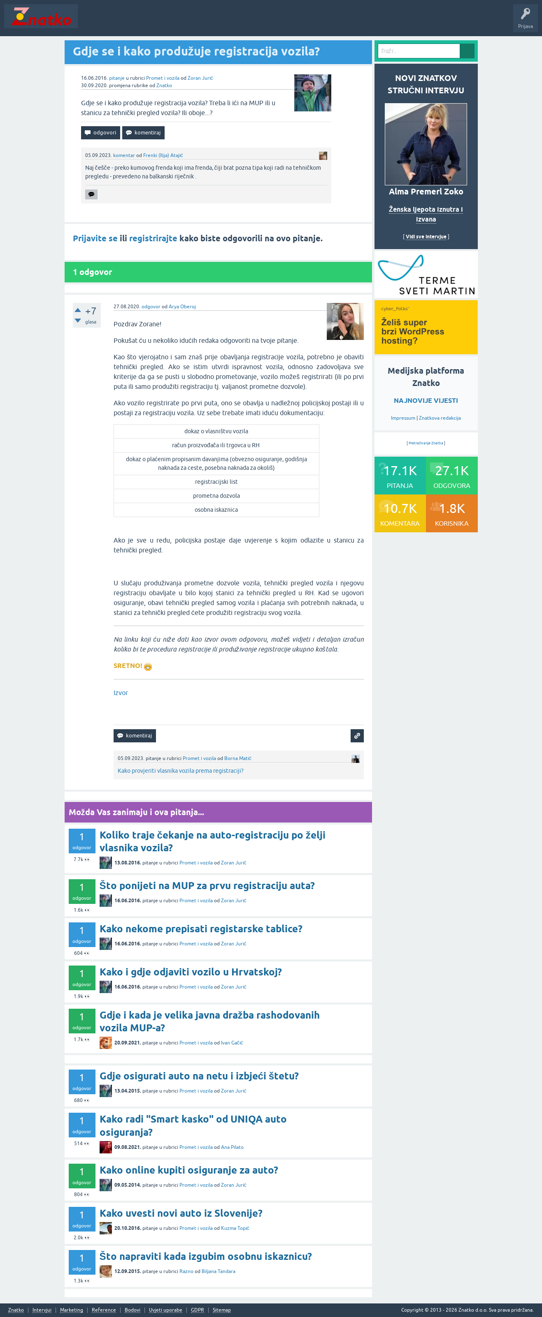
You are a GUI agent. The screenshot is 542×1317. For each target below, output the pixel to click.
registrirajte (153, 238)
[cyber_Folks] (426, 295)
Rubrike (161, 22)
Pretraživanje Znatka (426, 443)
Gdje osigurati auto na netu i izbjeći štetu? (199, 1076)
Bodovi (132, 1310)
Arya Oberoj (182, 307)
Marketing (71, 1310)
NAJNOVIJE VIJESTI (426, 400)
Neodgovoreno (126, 22)
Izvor (121, 692)
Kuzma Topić (235, 1228)
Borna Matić (237, 758)
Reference (104, 1310)
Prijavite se (95, 238)
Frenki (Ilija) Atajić (163, 155)
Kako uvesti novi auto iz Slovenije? (181, 1213)
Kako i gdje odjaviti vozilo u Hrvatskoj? (191, 972)
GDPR (197, 1310)
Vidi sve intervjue (426, 236)
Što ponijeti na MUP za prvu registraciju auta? (207, 886)
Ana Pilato (232, 1147)
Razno (186, 1271)
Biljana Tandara (218, 1271)
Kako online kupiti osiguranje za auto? (189, 1170)
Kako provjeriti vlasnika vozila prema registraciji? (181, 770)
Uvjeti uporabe (165, 1310)
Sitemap (222, 1310)
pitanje (117, 78)
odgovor (151, 307)
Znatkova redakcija (440, 418)
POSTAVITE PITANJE (203, 22)
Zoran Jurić (200, 78)
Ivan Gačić (232, 1043)
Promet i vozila (162, 78)
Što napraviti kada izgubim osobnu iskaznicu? (206, 1256)
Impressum (403, 418)
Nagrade (290, 22)
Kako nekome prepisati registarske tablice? (201, 929)
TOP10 (265, 22)
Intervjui (42, 1310)
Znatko (164, 85)
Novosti (92, 22)
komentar (124, 155)
